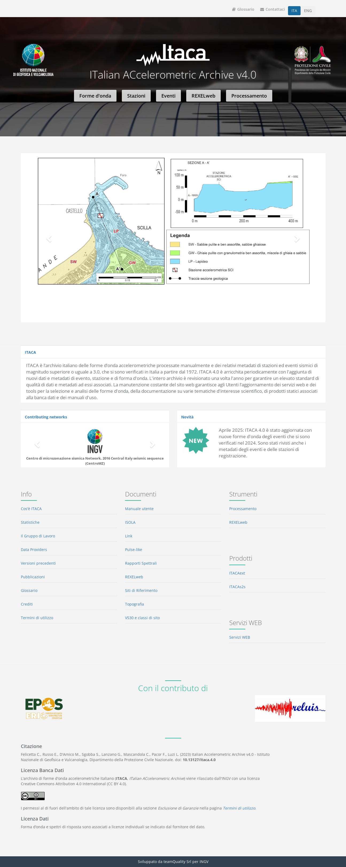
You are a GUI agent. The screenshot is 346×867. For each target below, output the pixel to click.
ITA (294, 10)
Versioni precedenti (38, 563)
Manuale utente (139, 508)
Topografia (134, 604)
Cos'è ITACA (31, 508)
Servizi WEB (239, 637)
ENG (308, 10)
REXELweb (134, 576)
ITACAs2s (237, 586)
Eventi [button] (168, 96)
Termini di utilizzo (37, 617)
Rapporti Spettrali (141, 563)
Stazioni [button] (136, 96)
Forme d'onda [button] (95, 96)
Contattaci (272, 9)
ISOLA (130, 522)
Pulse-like (133, 549)
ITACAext (237, 573)
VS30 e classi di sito (142, 617)
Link (128, 535)
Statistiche (30, 522)
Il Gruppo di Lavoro (38, 535)
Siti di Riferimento (141, 590)
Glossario (243, 9)
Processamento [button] (249, 96)
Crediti (27, 604)
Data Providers (34, 549)
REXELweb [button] (203, 96)
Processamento (242, 508)
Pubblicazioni (33, 576)
